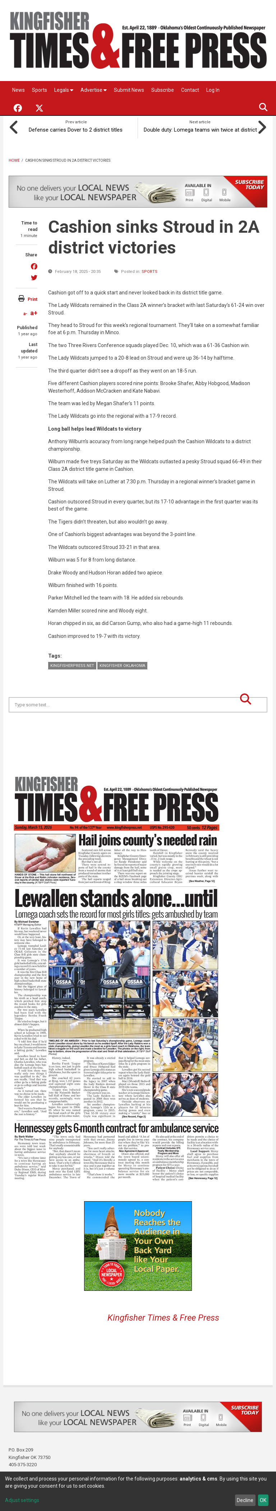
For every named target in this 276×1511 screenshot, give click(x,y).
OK (263, 1500)
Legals (63, 90)
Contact (190, 90)
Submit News (129, 90)
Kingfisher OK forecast (188, 729)
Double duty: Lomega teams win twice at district (200, 128)
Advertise (93, 90)
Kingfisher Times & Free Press (163, 1316)
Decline (245, 1500)
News (18, 90)
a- (25, 312)
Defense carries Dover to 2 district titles (76, 128)
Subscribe (162, 90)
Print (32, 297)
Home (14, 159)
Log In (213, 90)
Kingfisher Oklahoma (122, 664)
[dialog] (138, 1491)
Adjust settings (22, 1500)
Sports (39, 90)
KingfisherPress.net (72, 664)
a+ (33, 311)
